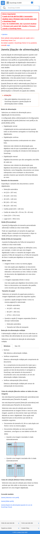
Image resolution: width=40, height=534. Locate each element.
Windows (7, 346)
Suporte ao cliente (6, 528)
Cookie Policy (25, 528)
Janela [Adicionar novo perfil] (10, 497)
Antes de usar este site (7, 523)
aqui (8, 45)
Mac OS (17, 346)
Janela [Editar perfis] (7, 501)
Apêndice (4, 34)
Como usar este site (27, 523)
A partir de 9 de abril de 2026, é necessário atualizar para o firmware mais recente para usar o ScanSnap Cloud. (19, 19)
